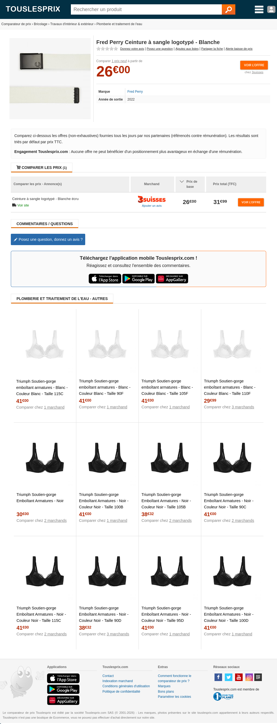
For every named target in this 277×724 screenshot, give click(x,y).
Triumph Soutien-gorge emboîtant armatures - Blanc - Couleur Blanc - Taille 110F (229, 387)
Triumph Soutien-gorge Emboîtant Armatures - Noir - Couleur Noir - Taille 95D (166, 614)
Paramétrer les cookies (174, 697)
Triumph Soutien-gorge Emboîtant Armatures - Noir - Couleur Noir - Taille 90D (103, 614)
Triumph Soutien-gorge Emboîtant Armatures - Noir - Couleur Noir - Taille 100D (228, 614)
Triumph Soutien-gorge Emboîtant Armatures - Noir (40, 497)
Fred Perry (135, 92)
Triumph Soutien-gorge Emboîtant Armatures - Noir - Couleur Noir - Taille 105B (166, 500)
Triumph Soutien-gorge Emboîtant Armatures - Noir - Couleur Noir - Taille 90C (228, 500)
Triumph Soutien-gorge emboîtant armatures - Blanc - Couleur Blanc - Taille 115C (42, 387)
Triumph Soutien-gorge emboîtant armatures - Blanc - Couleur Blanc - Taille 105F (167, 387)
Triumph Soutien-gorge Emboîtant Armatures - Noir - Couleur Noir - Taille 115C (41, 614)
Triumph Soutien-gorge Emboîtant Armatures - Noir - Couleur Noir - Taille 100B (103, 500)
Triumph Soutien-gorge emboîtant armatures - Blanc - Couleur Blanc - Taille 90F (104, 387)
